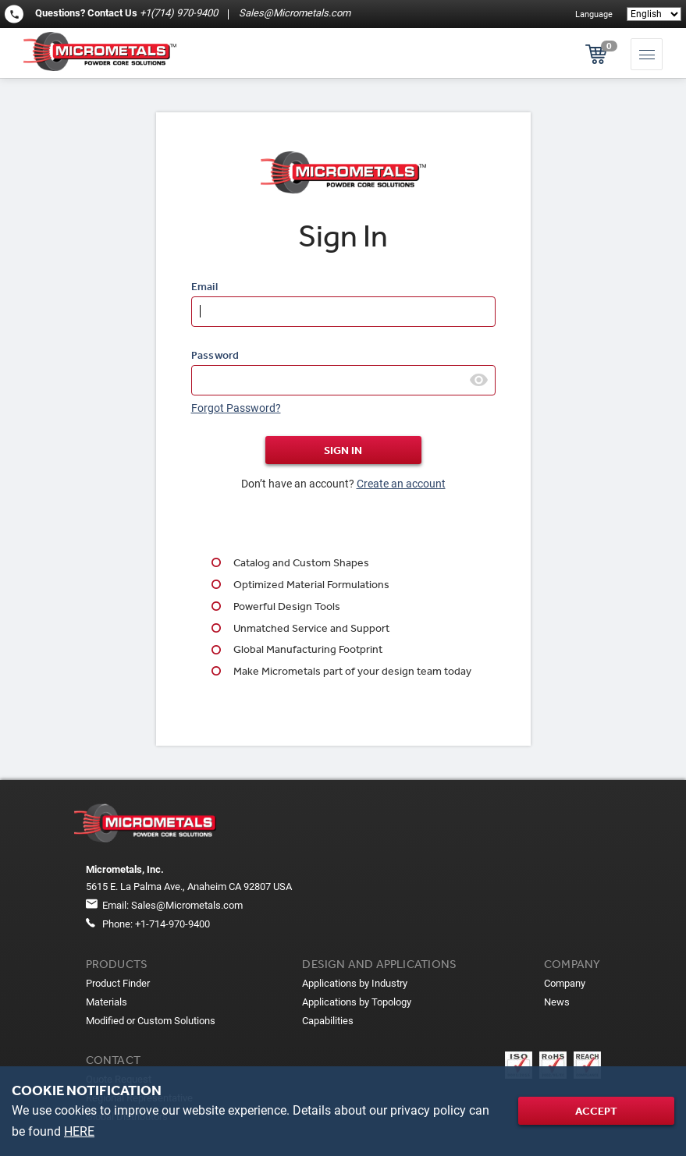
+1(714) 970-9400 (179, 13)
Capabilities (328, 1021)
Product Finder (118, 983)
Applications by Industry (354, 983)
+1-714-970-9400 (172, 924)
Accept (596, 1111)
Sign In (343, 450)
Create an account (401, 483)
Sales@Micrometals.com (293, 13)
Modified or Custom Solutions (150, 1021)
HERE (79, 1131)
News (557, 1002)
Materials (106, 1002)
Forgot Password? (236, 408)
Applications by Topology (356, 1002)
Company (564, 983)
